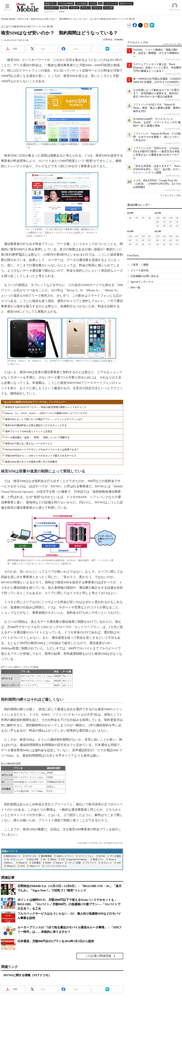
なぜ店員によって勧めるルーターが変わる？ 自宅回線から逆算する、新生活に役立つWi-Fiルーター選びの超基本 (156, 93)
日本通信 (36, 862)
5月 (177, 222)
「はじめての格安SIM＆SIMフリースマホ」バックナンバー (34, 402)
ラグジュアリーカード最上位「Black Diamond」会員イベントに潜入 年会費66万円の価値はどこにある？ (157, 67)
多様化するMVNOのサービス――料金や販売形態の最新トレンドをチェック (46, 407)
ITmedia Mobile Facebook (135, 24)
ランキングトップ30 (170, 195)
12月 (158, 218)
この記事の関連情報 (98, 955)
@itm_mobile (140, 24)
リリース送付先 (140, 270)
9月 (177, 218)
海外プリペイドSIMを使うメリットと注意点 (28, 431)
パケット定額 (74, 862)
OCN (22, 866)
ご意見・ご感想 (140, 264)
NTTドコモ (23, 19)
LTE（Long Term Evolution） (74, 859)
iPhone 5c (11, 866)
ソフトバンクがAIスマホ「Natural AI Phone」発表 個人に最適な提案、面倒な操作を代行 (157, 108)
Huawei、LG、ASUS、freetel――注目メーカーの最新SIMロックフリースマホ (46, 413)
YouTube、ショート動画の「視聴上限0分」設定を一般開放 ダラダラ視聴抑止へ (156, 53)
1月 (149, 218)
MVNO (102, 856)
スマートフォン (86, 856)
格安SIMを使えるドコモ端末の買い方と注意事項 (31, 461)
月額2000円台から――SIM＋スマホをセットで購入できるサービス (40, 455)
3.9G (119, 862)
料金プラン (98, 859)
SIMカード (34, 866)
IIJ (44, 859)
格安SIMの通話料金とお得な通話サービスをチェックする (36, 425)
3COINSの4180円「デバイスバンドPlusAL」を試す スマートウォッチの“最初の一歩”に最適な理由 (157, 122)
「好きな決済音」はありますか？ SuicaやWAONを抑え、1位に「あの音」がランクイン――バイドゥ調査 (157, 169)
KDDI (48, 862)
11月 (164, 218)
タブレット (106, 862)
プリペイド (90, 862)
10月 (170, 218)
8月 (157, 222)
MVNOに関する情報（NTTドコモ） (27, 975)
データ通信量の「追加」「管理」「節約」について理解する (37, 437)
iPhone (53, 859)
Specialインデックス (142, 281)
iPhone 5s (23, 862)
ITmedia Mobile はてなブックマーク (152, 24)
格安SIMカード (13, 856)
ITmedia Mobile (8, 19)
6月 (170, 222)
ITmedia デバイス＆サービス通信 (129, 24)
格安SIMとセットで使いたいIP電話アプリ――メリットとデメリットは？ (44, 419)
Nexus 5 (59, 862)
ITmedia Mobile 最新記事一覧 (146, 24)
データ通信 (115, 856)
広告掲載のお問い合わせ (145, 276)
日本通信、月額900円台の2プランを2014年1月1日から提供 (55, 941)
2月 (143, 218)
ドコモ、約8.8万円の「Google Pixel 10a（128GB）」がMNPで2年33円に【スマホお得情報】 (157, 184)
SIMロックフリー (65, 856)
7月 (164, 222)
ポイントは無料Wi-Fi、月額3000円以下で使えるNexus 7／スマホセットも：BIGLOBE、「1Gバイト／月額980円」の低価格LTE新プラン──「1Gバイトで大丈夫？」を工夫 (68, 904)
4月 (130, 218)
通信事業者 (46, 856)
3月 (136, 218)
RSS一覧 (135, 287)
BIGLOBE (34, 859)
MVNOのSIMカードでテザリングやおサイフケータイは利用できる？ (42, 449)
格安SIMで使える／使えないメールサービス (28, 443)
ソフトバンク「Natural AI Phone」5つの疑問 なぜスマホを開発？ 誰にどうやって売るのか (157, 137)
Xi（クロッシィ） (15, 859)
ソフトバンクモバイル (56, 866)
